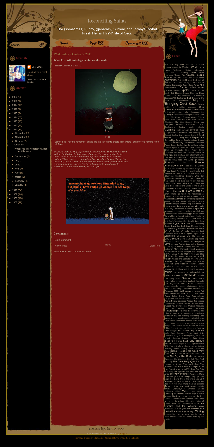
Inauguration (193, 206)
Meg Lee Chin (197, 254)
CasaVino (192, 107)
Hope (194, 188)
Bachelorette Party (180, 85)
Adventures (199, 70)
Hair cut (193, 178)
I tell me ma (181, 196)
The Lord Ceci (190, 364)
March (18, 177)
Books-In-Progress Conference (189, 95)
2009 (15, 194)
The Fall (190, 359)
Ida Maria (192, 201)
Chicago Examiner (191, 115)
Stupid (168, 343)
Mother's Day (172, 266)
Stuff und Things (193, 340)
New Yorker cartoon (173, 281)
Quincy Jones (182, 306)
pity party (200, 298)
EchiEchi (135, 438)
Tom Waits (178, 384)
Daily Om (200, 133)
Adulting (188, 70)
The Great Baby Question (186, 361)
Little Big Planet (197, 239)
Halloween (170, 181)
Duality (173, 145)
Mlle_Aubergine (172, 264)
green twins (169, 178)
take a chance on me (187, 346)
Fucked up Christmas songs (188, 168)
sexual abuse (182, 326)
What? (168, 398)
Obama (190, 283)
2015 (15, 113)
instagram (169, 211)
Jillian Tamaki (188, 221)
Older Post (155, 245)
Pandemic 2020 (171, 291)
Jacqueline (180, 219)
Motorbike (185, 266)
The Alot (178, 354)
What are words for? (193, 396)
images (176, 204)
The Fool (199, 359)
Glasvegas (169, 176)
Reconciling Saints (106, 21)
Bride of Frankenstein (177, 100)
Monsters (192, 264)
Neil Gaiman (183, 278)
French (201, 160)
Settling (194, 323)
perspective (169, 298)
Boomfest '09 (170, 98)
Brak (189, 98)
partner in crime (192, 291)
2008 (15, 198)
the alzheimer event (191, 354)
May (17, 168)
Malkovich (169, 249)
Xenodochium (170, 414)
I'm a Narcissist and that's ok (184, 197)
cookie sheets (196, 127)
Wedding (176, 396)
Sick (179, 330)
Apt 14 (201, 80)
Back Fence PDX (196, 85)
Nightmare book (177, 284)
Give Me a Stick (197, 173)
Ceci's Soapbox (184, 110)
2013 (15, 121)
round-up (185, 316)
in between (196, 204)
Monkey (184, 264)
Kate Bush (181, 226)
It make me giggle (185, 214)
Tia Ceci (187, 381)
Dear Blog (179, 138)
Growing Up (184, 178)
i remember (170, 196)
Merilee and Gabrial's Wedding (185, 259)
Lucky (167, 246)
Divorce (179, 140)
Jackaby (172, 219)
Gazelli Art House (178, 171)
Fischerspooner (185, 157)
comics (179, 124)
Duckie (180, 145)
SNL (196, 333)
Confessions (170, 127)
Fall (196, 155)
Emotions (178, 152)
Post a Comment (62, 240)
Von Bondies (198, 391)
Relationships (172, 310)
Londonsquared (197, 241)
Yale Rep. (185, 414)
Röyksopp (194, 316)
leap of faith (179, 233)
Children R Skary (182, 117)
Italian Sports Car (192, 216)
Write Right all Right (185, 411)
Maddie (180, 246)
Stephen (170, 340)
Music (168, 272)
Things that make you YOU (192, 379)
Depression (198, 137)
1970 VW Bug (171, 65)
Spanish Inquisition (182, 338)
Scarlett (187, 318)
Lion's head (185, 239)
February (20, 181)
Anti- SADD (182, 80)
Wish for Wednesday (182, 403)
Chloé (194, 117)
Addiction (177, 70)
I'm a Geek (192, 196)
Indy (171, 209)
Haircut (200, 178)
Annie (201, 78)
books (167, 95)
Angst (195, 78)
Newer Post (61, 245)
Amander (177, 77)
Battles (200, 87)
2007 (15, 202)
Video (177, 391)
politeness (182, 301)
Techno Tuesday (180, 349)
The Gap (168, 362)
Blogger (123, 434)
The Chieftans (180, 359)
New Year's (198, 278)
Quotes (191, 306)
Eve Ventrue (188, 152)
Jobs (197, 221)
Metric (201, 259)
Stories (179, 341)
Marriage (200, 249)
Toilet (171, 384)
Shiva (167, 328)
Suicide (174, 343)
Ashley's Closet (190, 82)
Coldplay (169, 124)
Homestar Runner (182, 188)
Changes (19, 144)
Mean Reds (177, 254)
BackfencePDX (172, 87)
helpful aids (170, 183)
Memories (183, 256)
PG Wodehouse (182, 298)
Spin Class (198, 338)
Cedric (195, 110)
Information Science (183, 209)
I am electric (194, 190)
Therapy (180, 376)
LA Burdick (174, 231)
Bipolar (185, 90)
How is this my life (175, 191)
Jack (167, 219)
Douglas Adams (190, 140)
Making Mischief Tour (194, 246)
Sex (173, 325)
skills (167, 333)
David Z (194, 135)
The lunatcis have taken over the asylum (184, 365)
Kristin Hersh (198, 229)
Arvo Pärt (173, 82)
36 (109, 137)
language (194, 231)
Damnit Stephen (171, 135)
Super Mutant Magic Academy (191, 344)
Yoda (167, 417)
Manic (176, 249)
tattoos (201, 346)
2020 (15, 101)
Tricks (175, 386)
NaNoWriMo (189, 275)
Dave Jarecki (184, 135)
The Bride (186, 356)
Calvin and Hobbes (175, 107)
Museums (200, 269)
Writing (199, 411)
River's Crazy (171, 313)
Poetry (174, 301)
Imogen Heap (185, 204)
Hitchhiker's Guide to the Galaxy (190, 186)
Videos (185, 391)
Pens (188, 296)
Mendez (192, 256)
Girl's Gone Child (183, 173)
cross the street (180, 132)
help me (200, 181)
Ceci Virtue (37, 67)
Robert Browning (184, 313)
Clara (196, 122)
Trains (185, 384)
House (201, 188)
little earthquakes (172, 242)
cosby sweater (182, 130)
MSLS (186, 269)
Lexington (170, 236)
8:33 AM (78, 66)
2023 (15, 97)
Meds (187, 253)
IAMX (183, 201)
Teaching (168, 349)
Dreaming (178, 142)
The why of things (179, 374)
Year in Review (197, 414)
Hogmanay (169, 188)
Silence (186, 330)
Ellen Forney (191, 150)
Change (169, 114)
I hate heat (191, 194)
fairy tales (190, 155)
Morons (201, 264)
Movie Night (197, 266)
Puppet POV (170, 306)
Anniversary (171, 80)
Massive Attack (171, 251)
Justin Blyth (170, 226)
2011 (15, 129)
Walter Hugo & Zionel (194, 394)
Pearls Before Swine (174, 296)
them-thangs (170, 376)
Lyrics (173, 246)
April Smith (192, 80)
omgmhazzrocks (171, 286)
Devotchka (170, 140)
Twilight (201, 386)
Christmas (169, 122)
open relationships (189, 286)
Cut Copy (192, 133)
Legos (195, 233)
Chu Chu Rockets (183, 122)
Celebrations (177, 112)
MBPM (167, 254)
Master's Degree (184, 251)
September (21, 156)
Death (188, 137)
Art (166, 82)
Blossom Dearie (182, 93)
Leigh (201, 233)
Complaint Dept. (195, 124)
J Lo (202, 216)
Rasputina (200, 306)
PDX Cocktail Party (195, 293)
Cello (186, 112)
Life (188, 236)
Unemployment (179, 389)
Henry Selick (181, 183)
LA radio (185, 231)
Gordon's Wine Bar (195, 176)
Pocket (168, 301)
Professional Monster (181, 303)
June (18, 164)
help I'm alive (191, 181)
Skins (173, 333)
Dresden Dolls (189, 143)
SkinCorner (99, 438)
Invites (189, 211)
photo (192, 298)
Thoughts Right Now (174, 381)
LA (166, 231)
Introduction (179, 211)
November (20, 137)
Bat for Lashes (188, 87)
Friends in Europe (184, 162)
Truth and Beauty (187, 386)
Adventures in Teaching (176, 73)
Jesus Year (196, 218)
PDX (183, 293)
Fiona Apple (174, 157)
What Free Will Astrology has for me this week (30, 149)
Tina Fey (200, 381)
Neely (172, 278)
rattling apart (185, 308)
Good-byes (179, 176)
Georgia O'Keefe (193, 171)
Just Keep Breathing (195, 224)
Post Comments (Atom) (79, 251)
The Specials (179, 371)
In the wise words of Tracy (184, 205)
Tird (166, 384)
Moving (168, 269)
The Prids (200, 369)
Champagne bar (197, 112)
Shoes (173, 328)
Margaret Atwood (188, 249)
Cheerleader (178, 115)
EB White (190, 147)
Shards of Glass (196, 326)
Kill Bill (189, 229)
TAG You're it (171, 346)
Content (182, 127)
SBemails (179, 318)
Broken (201, 104)
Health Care (180, 181)
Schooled (195, 318)
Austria (168, 85)
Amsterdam (187, 78)
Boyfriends (181, 98)
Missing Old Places (194, 261)
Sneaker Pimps (184, 333)
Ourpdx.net (187, 289)
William (181, 401)
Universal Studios (196, 389)
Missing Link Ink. (174, 261)
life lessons (198, 236)
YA (178, 414)
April (17, 172)
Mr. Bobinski (177, 269)
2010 (15, 190)
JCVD (188, 219)
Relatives (183, 311)
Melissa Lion (171, 256)
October (19, 141)
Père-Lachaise (198, 296)
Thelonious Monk (197, 374)
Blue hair (194, 93)
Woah (201, 406)
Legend (189, 233)
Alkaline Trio (179, 75)
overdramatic (198, 289)
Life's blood (172, 238)
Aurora (201, 82)
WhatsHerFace (179, 399)
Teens (191, 349)
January (19, 185)
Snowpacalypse (191, 335)
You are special (176, 417)
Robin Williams (198, 313)
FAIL (183, 155)
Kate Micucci (192, 226)
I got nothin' (181, 194)
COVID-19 (194, 130)
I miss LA (200, 194)
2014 (15, 117)
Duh (185, 145)
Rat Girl (170, 308)
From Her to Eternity (194, 166)
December (20, 133)
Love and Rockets (178, 244)
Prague (190, 301)
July (17, 160)
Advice (193, 72)
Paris (181, 291)
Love (167, 244)
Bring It (198, 100)
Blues (201, 93)
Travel (168, 386)
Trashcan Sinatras (196, 384)
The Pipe (191, 369)
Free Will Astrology (187, 160)
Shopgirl (173, 331)
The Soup (169, 371)
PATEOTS (175, 293)
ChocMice (181, 120)
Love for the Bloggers (195, 244)
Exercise (177, 155)
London (186, 242)
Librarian (181, 236)
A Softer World (188, 67)
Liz (181, 242)
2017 (15, 105)
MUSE (192, 269)
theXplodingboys (191, 376)
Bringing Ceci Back (181, 103)
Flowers (195, 157)
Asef (181, 82)
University (169, 391)
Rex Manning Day (196, 311)
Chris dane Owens (195, 120)
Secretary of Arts (183, 323)
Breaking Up (198, 98)
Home (108, 244)
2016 (15, 109)
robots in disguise (173, 316)
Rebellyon (200, 308)
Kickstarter (182, 229)
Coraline (170, 129)
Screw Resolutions (177, 321)
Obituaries (199, 284)
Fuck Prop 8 (170, 168)
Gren (177, 178)
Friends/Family (174, 165)
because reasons (172, 90)
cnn (202, 122)
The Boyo (175, 356)
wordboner (169, 409)
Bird (172, 93)
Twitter (167, 389)
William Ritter (190, 401)
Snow (181, 336)
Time (193, 381)
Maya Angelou (198, 251)
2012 (15, 125)
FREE (174, 160)
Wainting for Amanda (175, 394)
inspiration (198, 208)
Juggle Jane (179, 223)
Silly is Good (197, 330)
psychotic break (197, 303)
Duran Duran (193, 145)
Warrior (168, 396)
